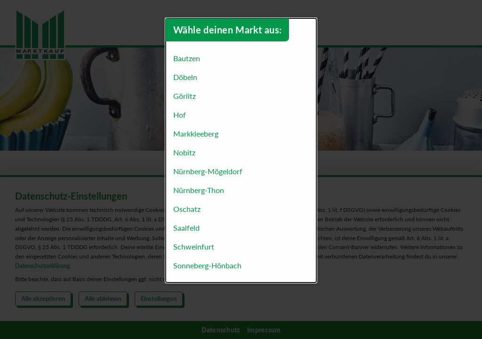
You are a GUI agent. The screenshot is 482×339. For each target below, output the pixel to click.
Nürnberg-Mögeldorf (207, 171)
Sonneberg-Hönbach (207, 265)
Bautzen (186, 58)
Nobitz (184, 152)
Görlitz (184, 95)
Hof (179, 114)
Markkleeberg (195, 133)
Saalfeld (186, 227)
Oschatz (187, 208)
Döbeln (185, 77)
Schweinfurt (193, 246)
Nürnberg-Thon (198, 190)
